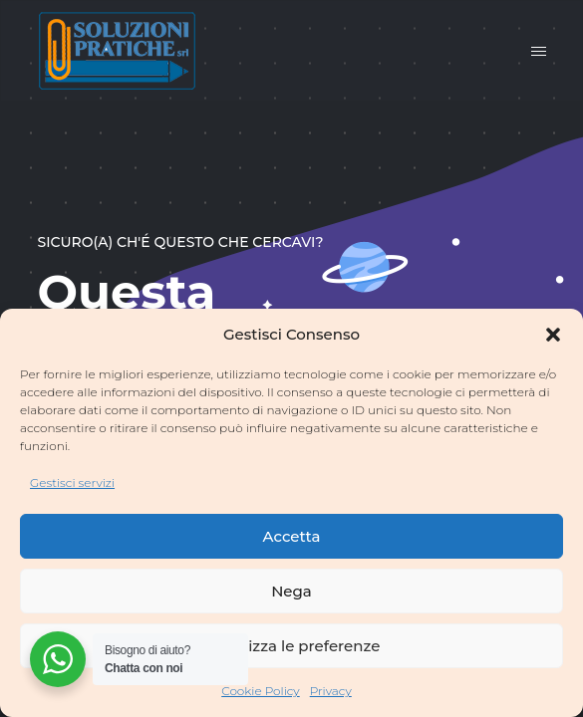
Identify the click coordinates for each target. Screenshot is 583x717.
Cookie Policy (260, 690)
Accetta (292, 536)
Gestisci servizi (72, 482)
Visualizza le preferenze (292, 645)
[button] (553, 335)
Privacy (331, 690)
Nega (291, 591)
